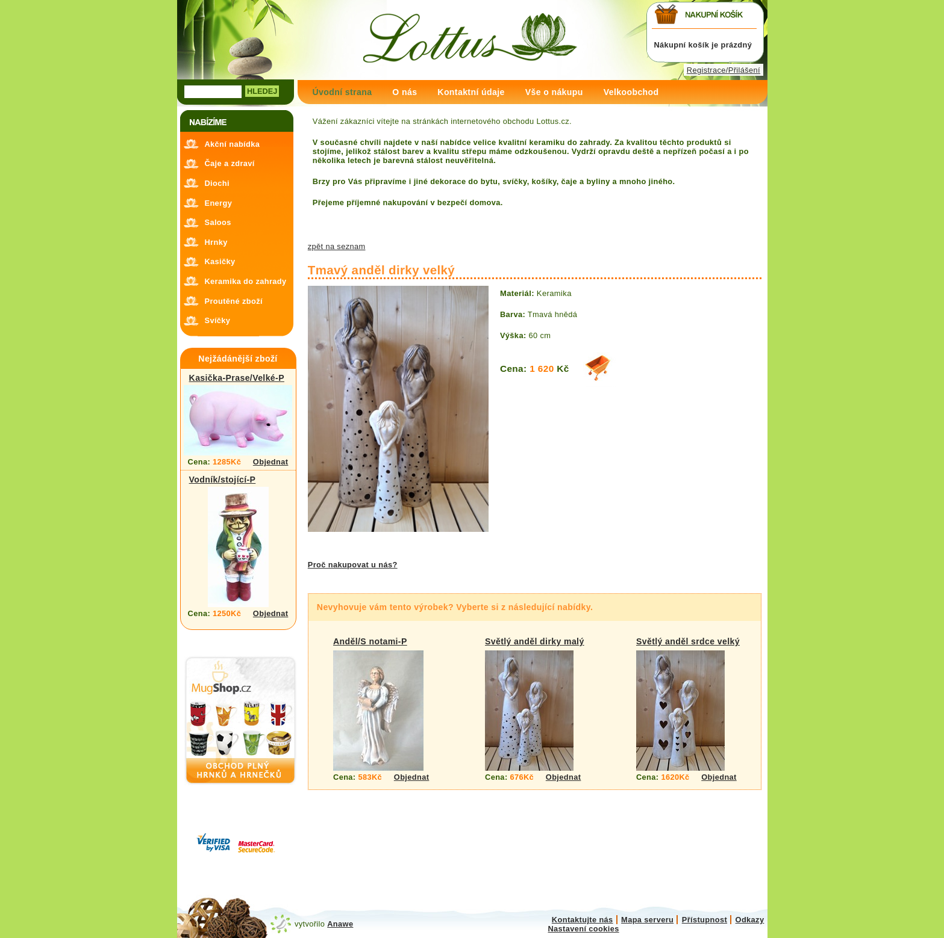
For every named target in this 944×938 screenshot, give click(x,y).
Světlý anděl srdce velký (688, 641)
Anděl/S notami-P (370, 641)
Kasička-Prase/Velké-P (236, 378)
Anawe (340, 923)
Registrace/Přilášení (723, 70)
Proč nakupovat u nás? (353, 564)
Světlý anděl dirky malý (534, 641)
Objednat (271, 461)
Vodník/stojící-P (222, 479)
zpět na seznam (337, 246)
